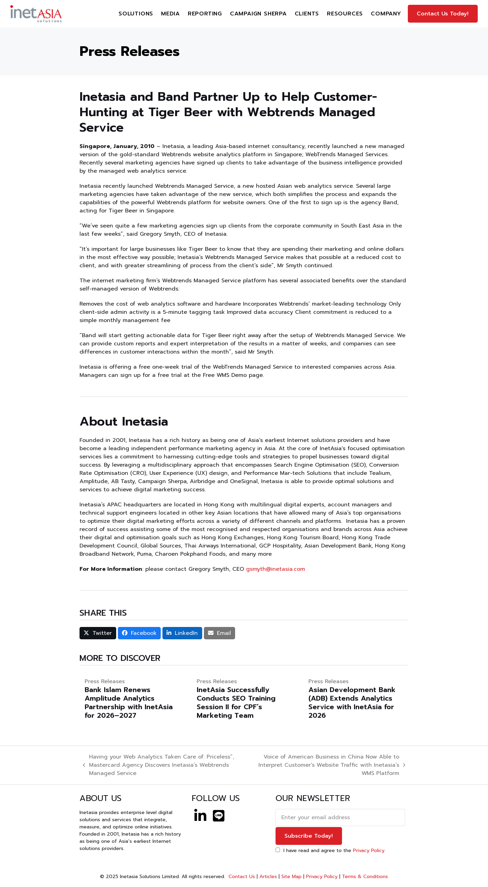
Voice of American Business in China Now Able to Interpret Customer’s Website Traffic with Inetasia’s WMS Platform (326, 765)
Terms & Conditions (365, 876)
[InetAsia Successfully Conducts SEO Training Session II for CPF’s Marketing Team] (244, 698)
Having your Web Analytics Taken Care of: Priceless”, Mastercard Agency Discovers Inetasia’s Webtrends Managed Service (158, 765)
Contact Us (241, 876)
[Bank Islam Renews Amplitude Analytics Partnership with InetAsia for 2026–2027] (132, 698)
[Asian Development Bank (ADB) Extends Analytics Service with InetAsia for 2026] (355, 698)
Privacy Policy (369, 850)
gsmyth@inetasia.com (275, 569)
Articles (268, 876)
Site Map (291, 876)
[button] (98, 633)
